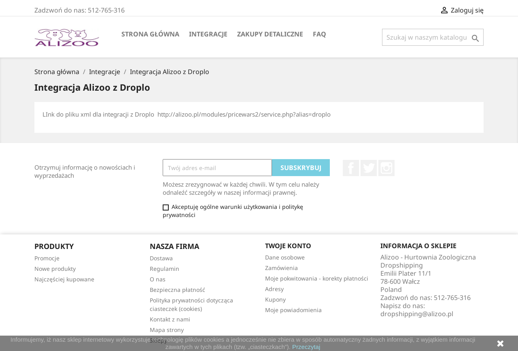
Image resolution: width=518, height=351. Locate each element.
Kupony (275, 299)
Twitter (369, 168)
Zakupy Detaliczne (270, 34)
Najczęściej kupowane (64, 279)
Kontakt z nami (170, 319)
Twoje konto (288, 245)
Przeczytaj (306, 346)
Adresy (274, 289)
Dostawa (161, 258)
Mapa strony (167, 330)
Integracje (208, 34)
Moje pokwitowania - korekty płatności (316, 278)
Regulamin (164, 268)
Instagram (386, 168)
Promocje (46, 258)
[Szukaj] (433, 37)
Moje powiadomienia (293, 310)
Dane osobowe (285, 257)
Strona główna (150, 34)
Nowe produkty (55, 268)
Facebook (351, 168)
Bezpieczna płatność (177, 290)
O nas (158, 279)
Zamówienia (281, 268)
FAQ (319, 34)
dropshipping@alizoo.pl (416, 313)
